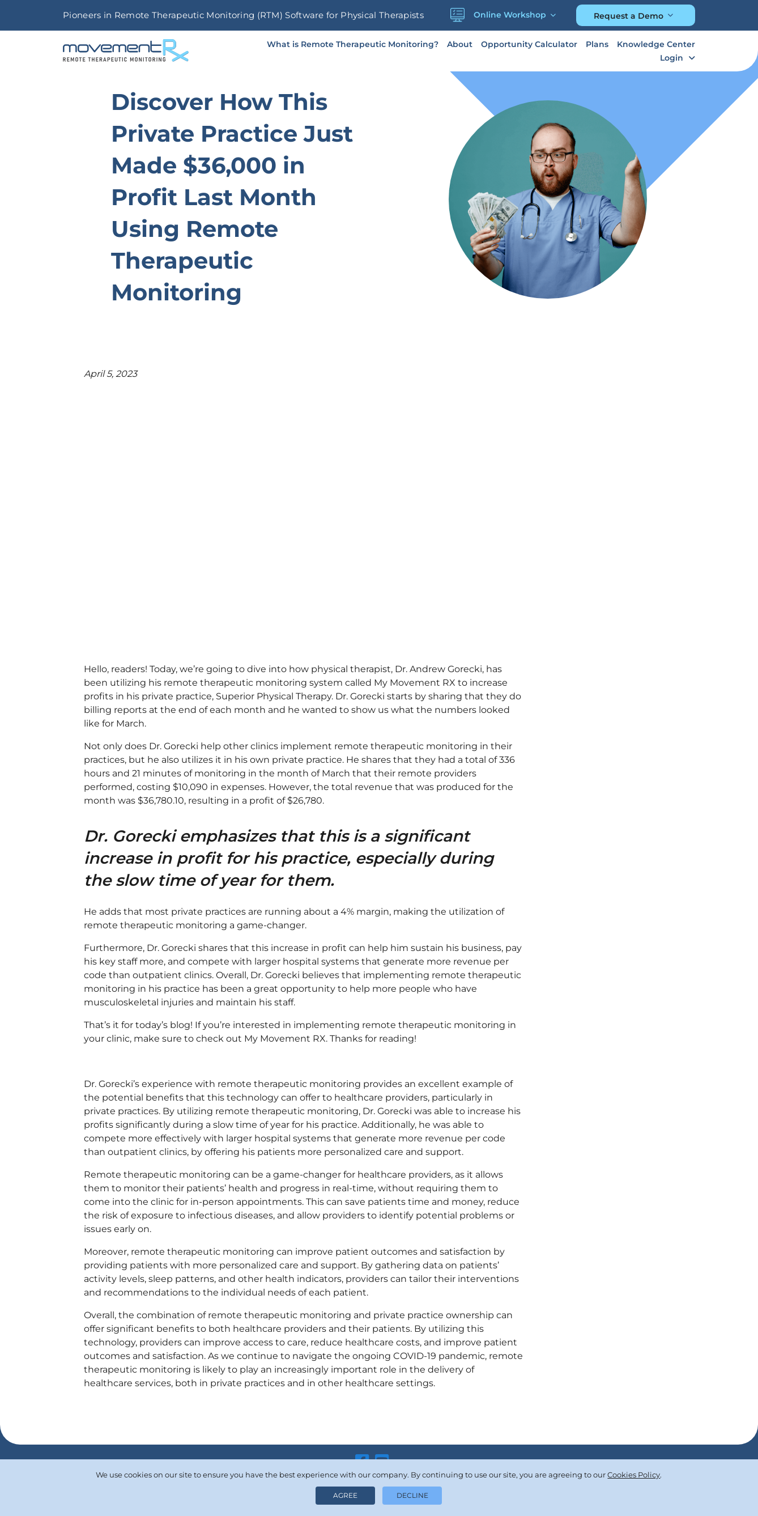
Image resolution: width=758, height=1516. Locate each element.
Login (671, 58)
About (459, 44)
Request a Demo (628, 16)
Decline (412, 1495)
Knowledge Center (656, 44)
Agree (345, 1495)
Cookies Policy (633, 1474)
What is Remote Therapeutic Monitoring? (352, 44)
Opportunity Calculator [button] (529, 44)
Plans (597, 44)
